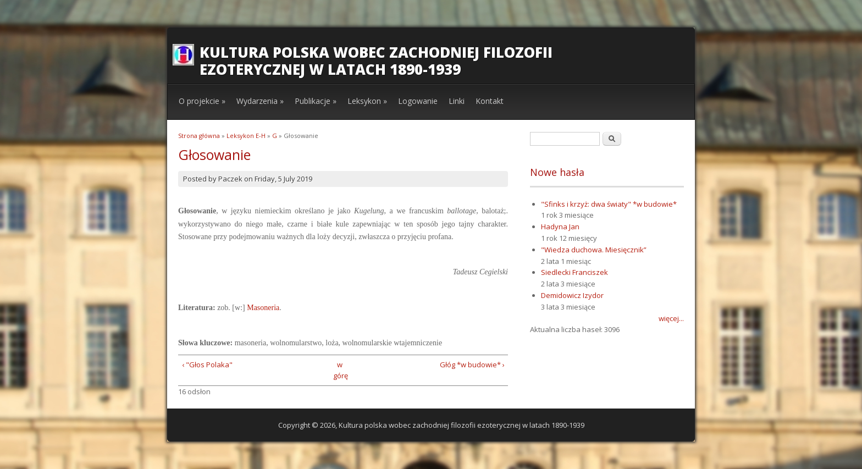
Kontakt (490, 101)
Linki (457, 101)
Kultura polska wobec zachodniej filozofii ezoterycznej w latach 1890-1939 (376, 60)
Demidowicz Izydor (572, 295)
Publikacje (315, 101)
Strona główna (199, 135)
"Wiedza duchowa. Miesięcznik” (593, 250)
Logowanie (418, 101)
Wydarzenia (260, 101)
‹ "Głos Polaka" (207, 364)
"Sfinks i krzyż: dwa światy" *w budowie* (609, 204)
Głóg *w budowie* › (472, 364)
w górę (339, 370)
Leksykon (367, 101)
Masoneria (263, 308)
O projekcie (202, 101)
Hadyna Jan (560, 226)
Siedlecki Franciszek (574, 272)
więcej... (671, 318)
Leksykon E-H (246, 135)
